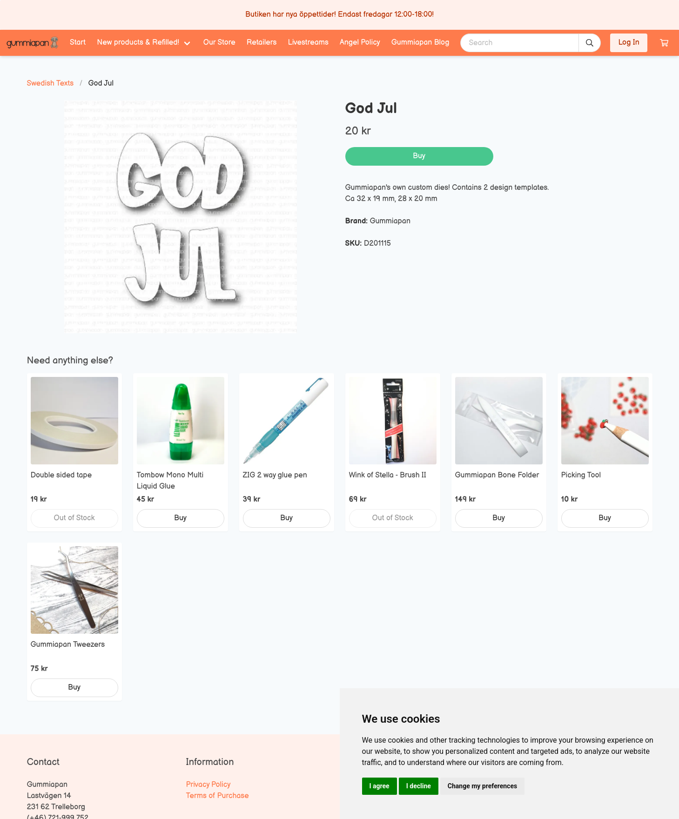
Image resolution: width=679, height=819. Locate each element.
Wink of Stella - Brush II (387, 475)
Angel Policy (360, 42)
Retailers (262, 42)
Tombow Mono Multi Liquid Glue (170, 481)
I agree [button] (380, 786)
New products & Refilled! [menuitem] (138, 42)
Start (78, 42)
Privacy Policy (208, 784)
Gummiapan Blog (420, 42)
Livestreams (308, 42)
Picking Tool (581, 475)
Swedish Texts (50, 83)
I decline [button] (418, 786)
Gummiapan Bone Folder (497, 475)
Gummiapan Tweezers (68, 644)
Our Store (219, 42)
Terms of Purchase (217, 796)
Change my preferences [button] (482, 786)
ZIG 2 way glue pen (275, 475)
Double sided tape (61, 475)
